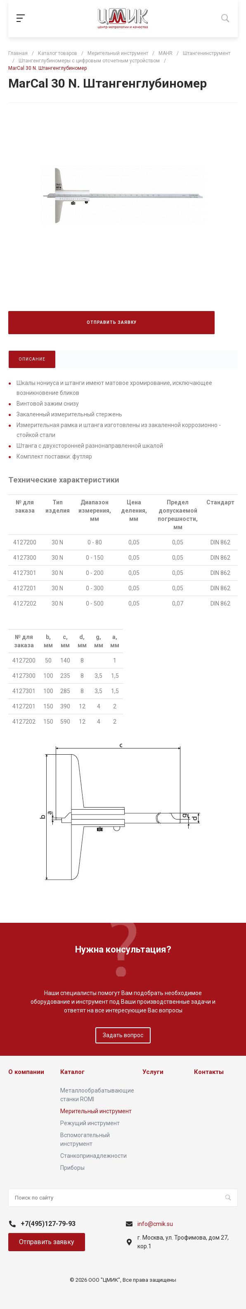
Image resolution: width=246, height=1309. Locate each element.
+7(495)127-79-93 (48, 1224)
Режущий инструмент (90, 1123)
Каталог (72, 1072)
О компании (26, 1072)
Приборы (72, 1167)
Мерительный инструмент (96, 1111)
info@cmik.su (155, 1224)
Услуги (152, 1072)
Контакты (209, 1072)
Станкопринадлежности (93, 1155)
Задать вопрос (123, 1035)
